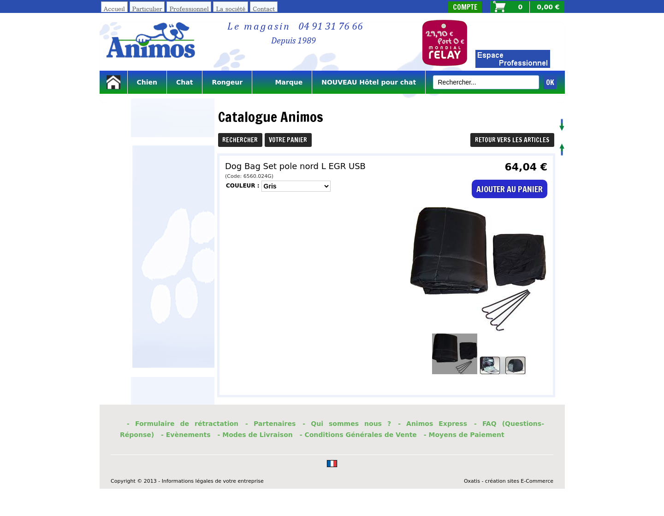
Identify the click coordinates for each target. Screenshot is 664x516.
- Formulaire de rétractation (182, 423)
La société (230, 8)
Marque (281, 82)
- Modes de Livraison (255, 434)
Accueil (114, 8)
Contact (264, 8)
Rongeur (227, 82)
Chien (147, 82)
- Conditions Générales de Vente (358, 434)
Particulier (147, 8)
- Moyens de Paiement (464, 434)
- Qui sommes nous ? (346, 423)
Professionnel (188, 8)
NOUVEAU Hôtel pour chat (368, 82)
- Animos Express (432, 423)
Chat (184, 82)
